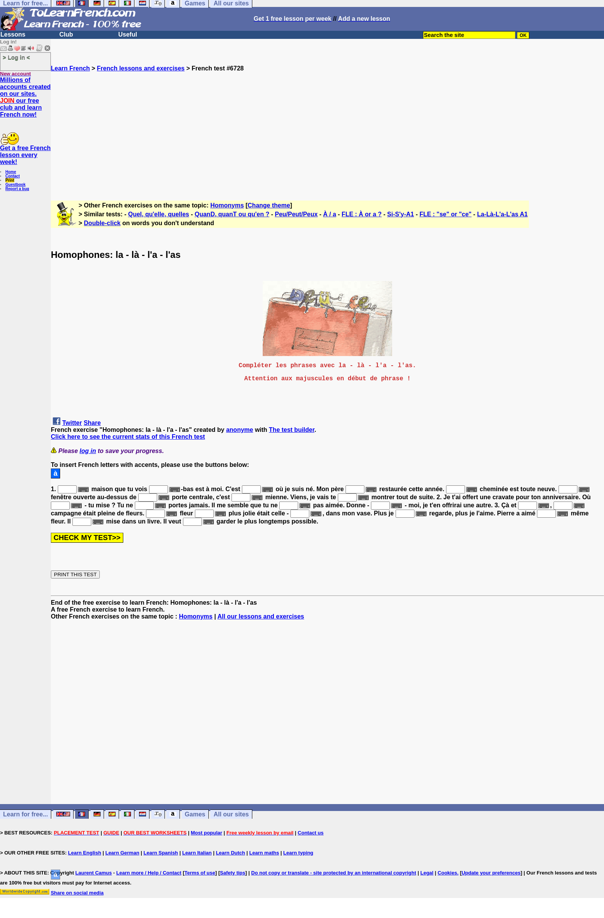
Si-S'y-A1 (400, 214)
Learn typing (298, 853)
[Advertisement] (327, 126)
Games (195, 814)
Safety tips (232, 873)
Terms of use (200, 873)
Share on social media (77, 893)
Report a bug (17, 189)
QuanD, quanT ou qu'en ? (232, 214)
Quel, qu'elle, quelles (159, 214)
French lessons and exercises (141, 68)
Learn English (84, 853)
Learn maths (264, 853)
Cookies (447, 873)
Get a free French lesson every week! (25, 155)
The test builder (291, 429)
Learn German (122, 853)
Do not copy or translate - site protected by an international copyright (333, 873)
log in (88, 451)
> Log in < (16, 57)
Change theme (269, 205)
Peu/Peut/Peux (296, 214)
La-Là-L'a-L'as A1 (502, 214)
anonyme (239, 429)
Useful (127, 34)
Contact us (311, 833)
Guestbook (15, 184)
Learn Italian (197, 853)
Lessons (12, 34)
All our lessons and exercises (260, 616)
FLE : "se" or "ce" (445, 214)
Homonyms (227, 205)
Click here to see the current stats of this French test (128, 436)
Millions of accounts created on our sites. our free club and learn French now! (25, 97)
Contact (12, 176)
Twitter (72, 423)
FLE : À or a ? (362, 214)
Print (9, 180)
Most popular (206, 833)
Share (92, 423)
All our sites (231, 814)
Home (10, 172)
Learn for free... (25, 814)
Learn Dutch (230, 853)
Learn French (70, 68)
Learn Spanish (160, 853)
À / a (329, 214)
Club (66, 34)
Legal (426, 873)
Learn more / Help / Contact (148, 873)
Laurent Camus (94, 873)
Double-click (102, 223)
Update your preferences (490, 873)
